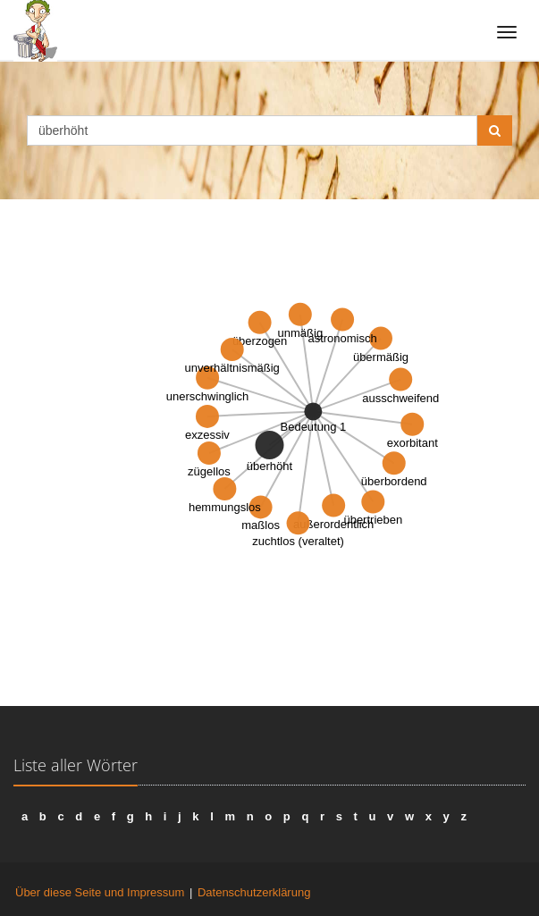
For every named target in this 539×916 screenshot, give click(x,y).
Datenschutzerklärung (254, 892)
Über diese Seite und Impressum (99, 892)
